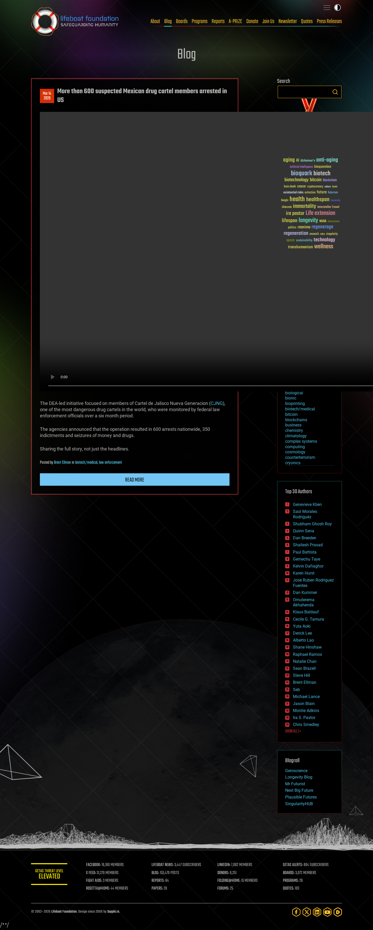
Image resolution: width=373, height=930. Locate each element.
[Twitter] (307, 912)
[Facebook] (296, 912)
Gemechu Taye (306, 559)
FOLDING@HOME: (228, 880)
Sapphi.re (113, 912)
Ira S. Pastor (304, 717)
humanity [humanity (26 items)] (335, 200)
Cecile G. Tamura (308, 619)
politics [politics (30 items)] (292, 227)
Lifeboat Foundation (64, 912)
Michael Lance (306, 696)
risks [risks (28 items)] (322, 234)
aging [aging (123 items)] (289, 160)
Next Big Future (299, 790)
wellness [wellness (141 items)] (323, 246)
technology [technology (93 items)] (324, 240)
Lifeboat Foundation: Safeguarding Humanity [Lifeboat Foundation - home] (75, 21)
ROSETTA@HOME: (98, 888)
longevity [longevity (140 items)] (308, 220)
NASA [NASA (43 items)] (322, 221)
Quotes (307, 21)
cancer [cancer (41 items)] (301, 187)
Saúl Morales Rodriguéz (305, 514)
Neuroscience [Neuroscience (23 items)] (334, 221)
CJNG (217, 403)
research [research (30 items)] (314, 234)
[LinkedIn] (317, 912)
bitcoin (291, 414)
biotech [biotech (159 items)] (322, 173)
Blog (168, 21)
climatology (296, 435)
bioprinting (295, 403)
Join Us (268, 21)
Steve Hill (301, 675)
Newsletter (287, 21)
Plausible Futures (301, 797)
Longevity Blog (298, 777)
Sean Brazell (304, 668)
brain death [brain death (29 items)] (290, 186)
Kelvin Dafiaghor (308, 566)
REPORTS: (158, 880)
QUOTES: (288, 888)
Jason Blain (304, 703)
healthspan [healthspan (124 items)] (317, 200)
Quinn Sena (303, 530)
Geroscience (296, 770)
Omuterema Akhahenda (303, 602)
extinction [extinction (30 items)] (310, 192)
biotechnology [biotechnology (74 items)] (296, 180)
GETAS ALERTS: (293, 865)
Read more (134, 480)
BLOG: (155, 873)
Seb (296, 689)
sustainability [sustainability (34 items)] (304, 241)
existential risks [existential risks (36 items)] (293, 193)
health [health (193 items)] (297, 199)
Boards (182, 21)
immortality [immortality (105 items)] (304, 206)
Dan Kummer (305, 592)
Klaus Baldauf (306, 611)
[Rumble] (338, 912)
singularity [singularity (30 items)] (332, 234)
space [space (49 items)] (290, 240)
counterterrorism (300, 457)
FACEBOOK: (93, 865)
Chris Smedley (306, 724)
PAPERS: (157, 888)
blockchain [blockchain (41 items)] (330, 180)
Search (335, 92)
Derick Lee (302, 633)
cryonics (292, 462)
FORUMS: (223, 888)
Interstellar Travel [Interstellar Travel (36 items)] (328, 207)
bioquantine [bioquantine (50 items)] (322, 166)
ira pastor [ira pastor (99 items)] (295, 213)
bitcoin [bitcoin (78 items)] (315, 180)
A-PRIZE (235, 21)
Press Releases (329, 21)
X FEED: (91, 873)
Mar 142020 (47, 96)
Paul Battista (305, 552)
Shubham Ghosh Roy (312, 523)
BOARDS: (289, 873)
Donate (252, 21)
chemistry (294, 430)
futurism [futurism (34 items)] (333, 193)
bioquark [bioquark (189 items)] (301, 173)
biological (294, 392)
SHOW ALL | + (293, 731)
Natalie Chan (305, 661)
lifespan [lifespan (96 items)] (289, 221)
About (155, 21)
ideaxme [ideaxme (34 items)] (287, 207)
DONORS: (223, 873)
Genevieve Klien (307, 504)
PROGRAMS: (291, 880)
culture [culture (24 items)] (328, 186)
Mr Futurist (295, 783)
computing (295, 446)
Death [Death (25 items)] (334, 186)
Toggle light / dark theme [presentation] (337, 7)
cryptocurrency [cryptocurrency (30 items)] (315, 186)
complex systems (301, 441)
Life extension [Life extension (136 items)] (320, 213)
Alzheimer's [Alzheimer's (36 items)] (307, 161)
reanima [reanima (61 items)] (304, 227)
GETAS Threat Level (49, 875)
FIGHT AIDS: (94, 880)
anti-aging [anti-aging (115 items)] (327, 160)
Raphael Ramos (307, 654)
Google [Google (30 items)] (284, 200)
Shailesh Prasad (308, 544)
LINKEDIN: (223, 865)
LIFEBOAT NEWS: (163, 865)
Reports (218, 21)
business (293, 425)
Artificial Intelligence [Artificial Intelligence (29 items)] (301, 167)
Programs (199, 21)
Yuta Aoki (302, 626)
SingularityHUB (299, 803)
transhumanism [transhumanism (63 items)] (300, 247)
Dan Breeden (304, 537)
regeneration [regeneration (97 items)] (296, 233)
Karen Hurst (303, 573)
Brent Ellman (62, 462)
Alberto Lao (303, 640)
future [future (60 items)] (322, 192)
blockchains (296, 419)
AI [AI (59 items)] (297, 160)
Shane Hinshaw (307, 647)
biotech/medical (86, 462)
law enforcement (110, 462)
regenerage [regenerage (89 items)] (322, 227)
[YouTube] (327, 912)
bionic (290, 398)
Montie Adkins (306, 710)
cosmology (295, 451)
